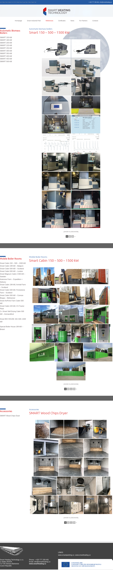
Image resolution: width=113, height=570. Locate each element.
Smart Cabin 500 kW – (12, 269)
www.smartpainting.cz (66, 555)
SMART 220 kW (6, 45)
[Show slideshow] (71, 231)
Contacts (95, 21)
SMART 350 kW (6, 53)
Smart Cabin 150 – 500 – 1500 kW (13, 263)
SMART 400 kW (6, 56)
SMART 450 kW (6, 59)
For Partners (83, 21)
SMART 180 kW (6, 40)
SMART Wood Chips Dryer (10, 416)
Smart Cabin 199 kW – (11, 266)
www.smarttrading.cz (83, 555)
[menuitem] (3, 2)
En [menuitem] (3, 2)
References (49, 21)
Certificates (61, 21)
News (72, 21)
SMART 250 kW (6, 48)
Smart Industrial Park (34, 21)
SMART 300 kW (6, 51)
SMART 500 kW (6, 61)
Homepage (18, 21)
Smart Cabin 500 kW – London (11, 271)
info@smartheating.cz (42, 562)
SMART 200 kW (6, 43)
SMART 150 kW (6, 37)
